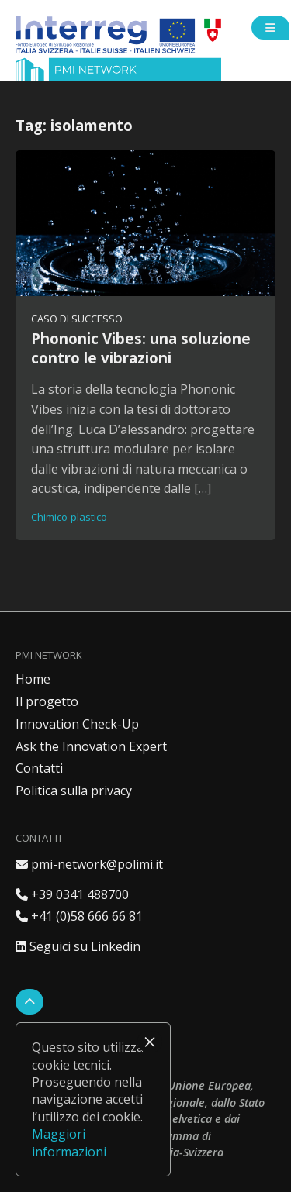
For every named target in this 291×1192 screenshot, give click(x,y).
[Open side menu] (270, 28)
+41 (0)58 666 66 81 (79, 916)
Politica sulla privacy (74, 790)
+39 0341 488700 (72, 894)
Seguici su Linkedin (78, 946)
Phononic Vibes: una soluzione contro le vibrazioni (141, 348)
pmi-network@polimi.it (89, 864)
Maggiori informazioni (69, 1142)
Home (33, 678)
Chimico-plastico (69, 517)
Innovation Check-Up (77, 723)
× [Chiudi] (150, 1041)
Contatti (39, 768)
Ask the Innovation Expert (91, 746)
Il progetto (47, 701)
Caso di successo (77, 319)
